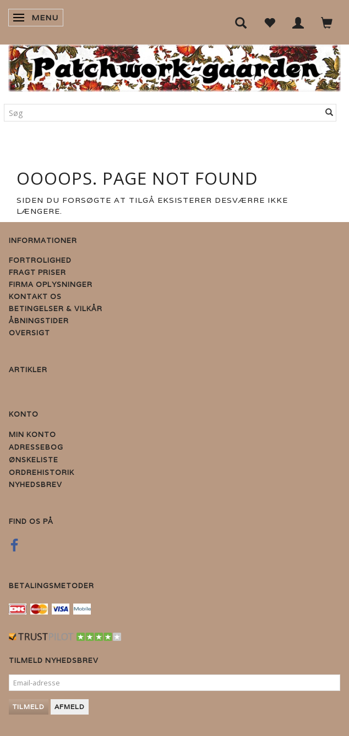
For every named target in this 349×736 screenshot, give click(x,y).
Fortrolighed (40, 260)
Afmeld (69, 706)
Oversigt (29, 332)
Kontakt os (35, 296)
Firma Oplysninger (50, 284)
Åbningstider (39, 320)
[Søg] (329, 112)
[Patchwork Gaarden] (174, 66)
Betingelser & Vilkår (55, 308)
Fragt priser (37, 272)
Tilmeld (29, 706)
